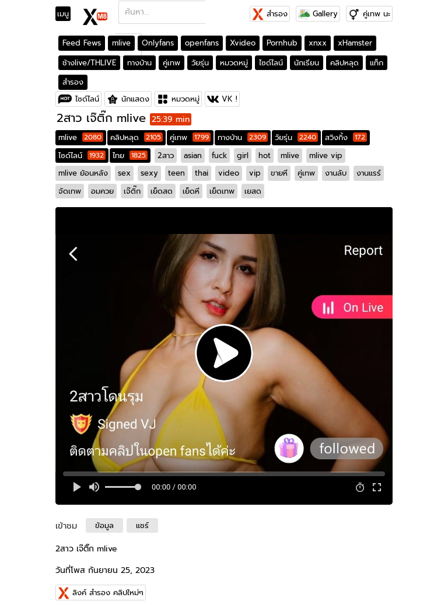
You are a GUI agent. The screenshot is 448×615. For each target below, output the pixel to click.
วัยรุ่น (200, 62)
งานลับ (335, 173)
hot (264, 155)
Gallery (318, 13)
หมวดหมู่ (234, 62)
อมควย (102, 191)
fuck (219, 155)
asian (193, 155)
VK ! (229, 98)
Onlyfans (158, 42)
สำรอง (270, 13)
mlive (121, 42)
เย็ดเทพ (222, 191)
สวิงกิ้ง (346, 137)
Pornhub (282, 42)
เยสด (252, 191)
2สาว (166, 155)
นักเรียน (306, 62)
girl (243, 155)
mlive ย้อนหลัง (83, 173)
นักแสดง (135, 98)
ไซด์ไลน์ (271, 62)
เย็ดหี (191, 191)
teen (176, 173)
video (228, 173)
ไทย (130, 155)
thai (201, 173)
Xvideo (243, 42)
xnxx (318, 42)
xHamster (355, 42)
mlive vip (325, 155)
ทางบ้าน (139, 62)
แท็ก (376, 62)
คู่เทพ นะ (376, 13)
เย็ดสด (161, 191)
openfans (202, 42)
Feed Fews (81, 42)
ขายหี (279, 173)
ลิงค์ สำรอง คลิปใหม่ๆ (108, 592)
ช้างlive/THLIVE (89, 62)
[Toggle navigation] (66, 14)
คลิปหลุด (344, 62)
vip (255, 173)
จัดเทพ (69, 191)
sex (124, 173)
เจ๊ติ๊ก (132, 191)
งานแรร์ (368, 173)
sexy (149, 173)
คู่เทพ (171, 62)
